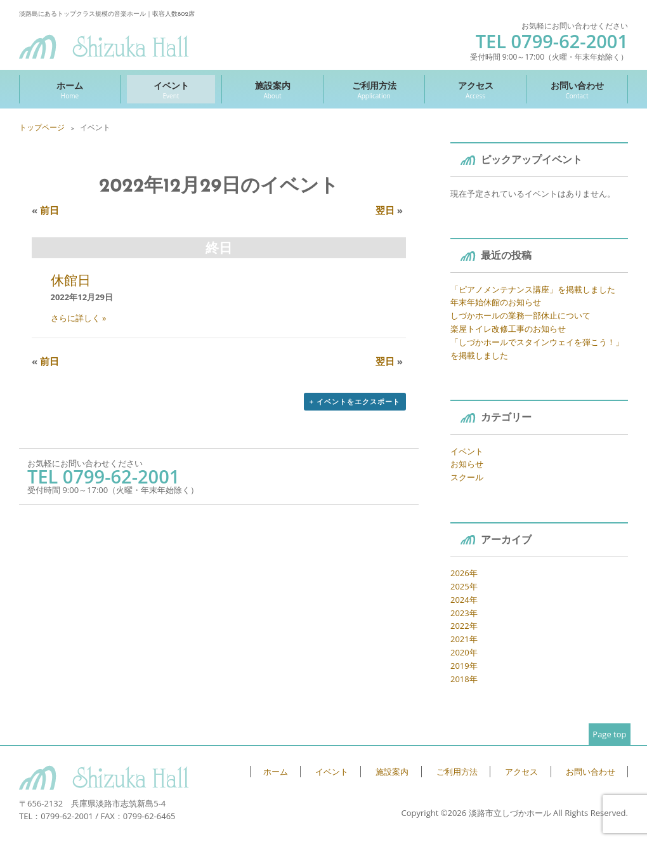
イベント (171, 89)
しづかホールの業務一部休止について (520, 315)
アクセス (475, 89)
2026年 (464, 573)
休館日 (71, 280)
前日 (45, 210)
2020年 (464, 652)
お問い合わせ (577, 89)
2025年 (464, 586)
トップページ (42, 127)
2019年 (464, 665)
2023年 (464, 613)
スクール (466, 477)
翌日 (389, 210)
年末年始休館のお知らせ (495, 302)
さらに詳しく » (79, 318)
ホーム (69, 89)
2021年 (464, 639)
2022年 (464, 625)
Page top (609, 734)
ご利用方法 (374, 89)
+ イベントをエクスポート (355, 401)
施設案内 (272, 89)
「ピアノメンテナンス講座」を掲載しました (532, 289)
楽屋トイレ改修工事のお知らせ (508, 328)
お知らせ (466, 464)
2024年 (464, 599)
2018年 (464, 679)
